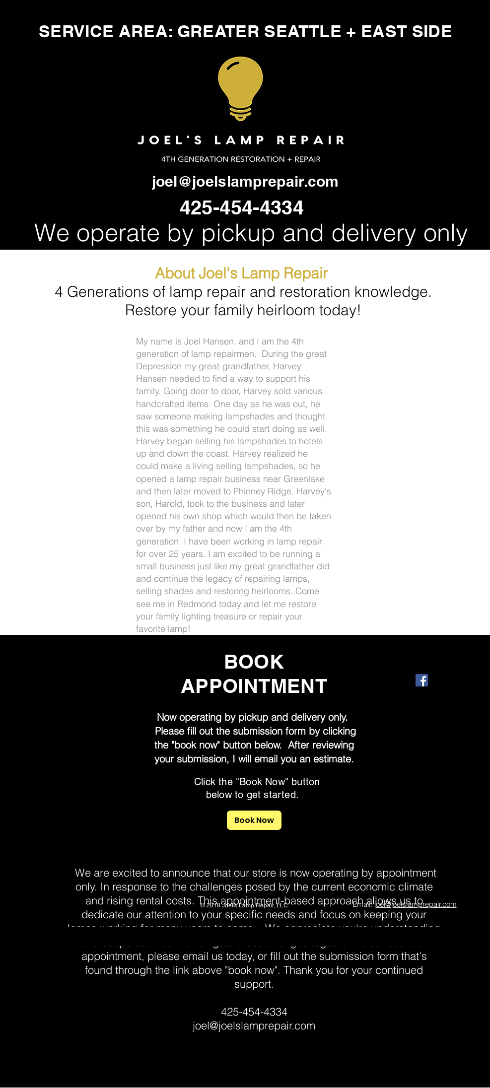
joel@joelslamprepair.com (245, 181)
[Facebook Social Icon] (422, 680)
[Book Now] (254, 820)
